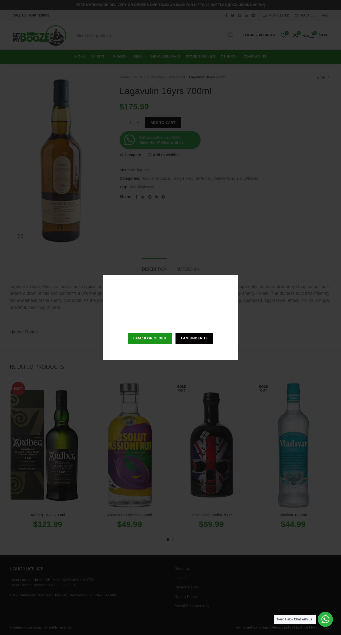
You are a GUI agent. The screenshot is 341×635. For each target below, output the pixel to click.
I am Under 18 (194, 338)
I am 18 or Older (149, 338)
